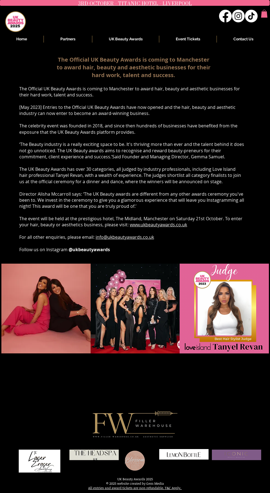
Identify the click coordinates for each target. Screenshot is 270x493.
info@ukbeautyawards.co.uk (125, 237)
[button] (264, 14)
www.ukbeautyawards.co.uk (158, 225)
